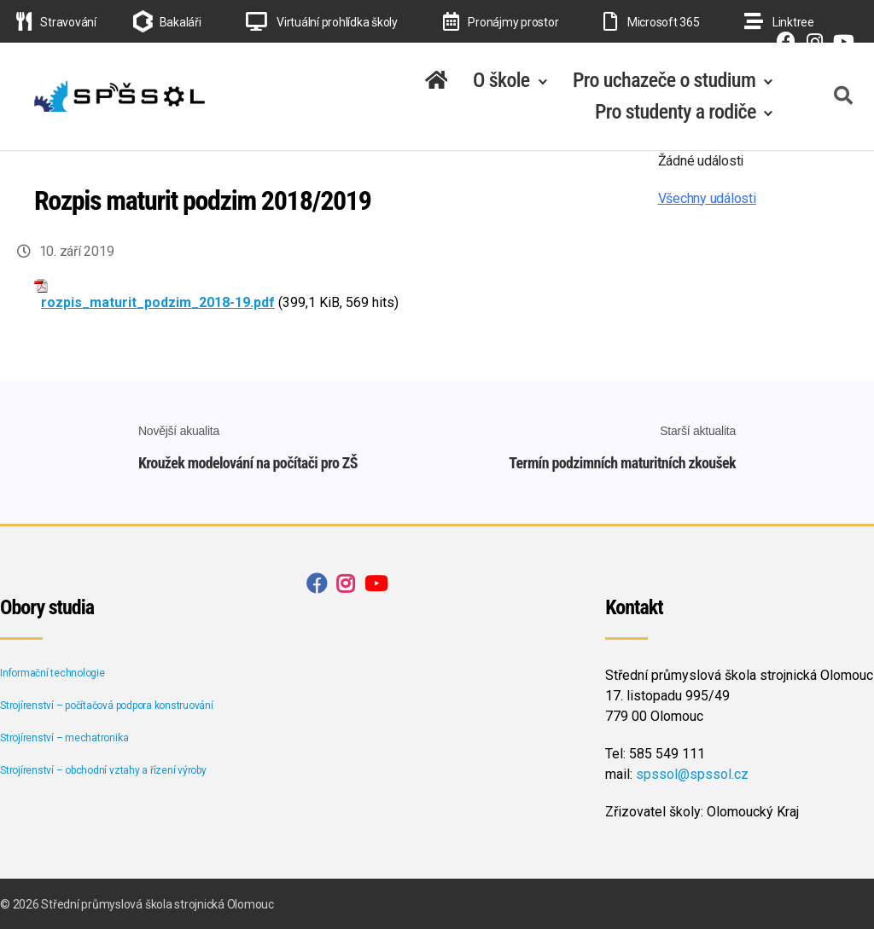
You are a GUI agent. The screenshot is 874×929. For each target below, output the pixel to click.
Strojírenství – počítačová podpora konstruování (106, 704)
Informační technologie (52, 671)
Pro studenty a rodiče (675, 112)
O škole (501, 80)
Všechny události (707, 198)
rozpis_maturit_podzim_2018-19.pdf (158, 302)
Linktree (779, 22)
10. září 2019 (76, 251)
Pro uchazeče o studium (664, 80)
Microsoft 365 (651, 22)
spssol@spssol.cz (692, 772)
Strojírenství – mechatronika (64, 736)
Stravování (56, 22)
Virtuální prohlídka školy (322, 22)
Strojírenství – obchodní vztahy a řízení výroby (103, 769)
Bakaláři (180, 22)
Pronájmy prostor (501, 22)
